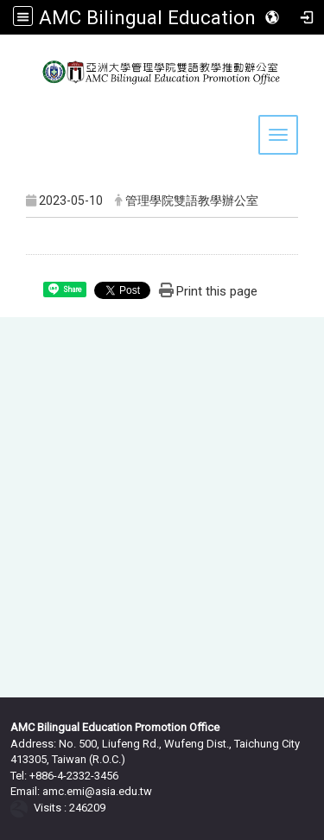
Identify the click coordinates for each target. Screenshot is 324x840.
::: (20, 41)
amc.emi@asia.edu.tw (97, 791)
